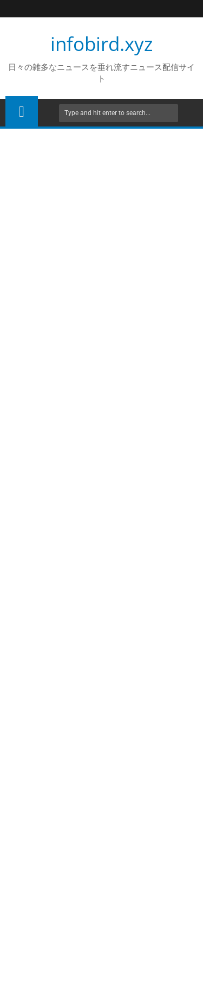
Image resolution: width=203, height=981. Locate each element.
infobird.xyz (101, 43)
